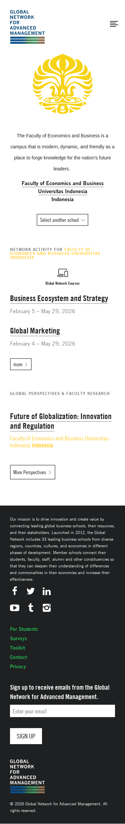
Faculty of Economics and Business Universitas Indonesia (59, 442)
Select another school (59, 220)
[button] (114, 24)
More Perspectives (29, 472)
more (17, 364)
